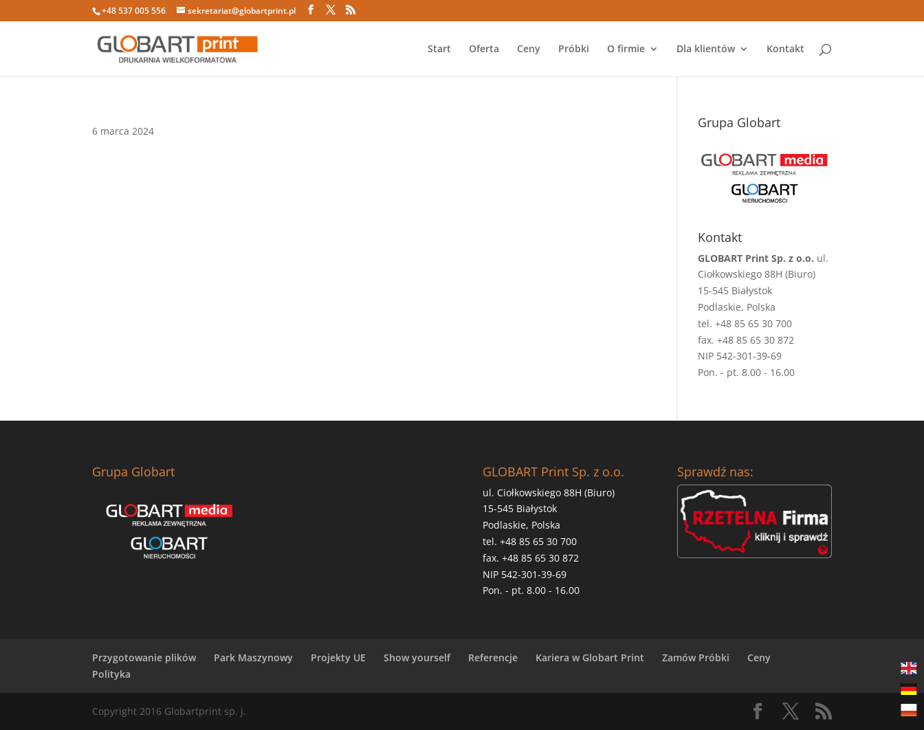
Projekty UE (338, 657)
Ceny (528, 49)
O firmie (626, 49)
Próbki (573, 49)
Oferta (484, 49)
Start (439, 49)
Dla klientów (705, 49)
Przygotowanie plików (144, 657)
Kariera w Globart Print (590, 657)
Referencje (493, 657)
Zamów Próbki (695, 657)
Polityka (111, 674)
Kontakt (785, 49)
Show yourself (417, 657)
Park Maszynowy (253, 657)
